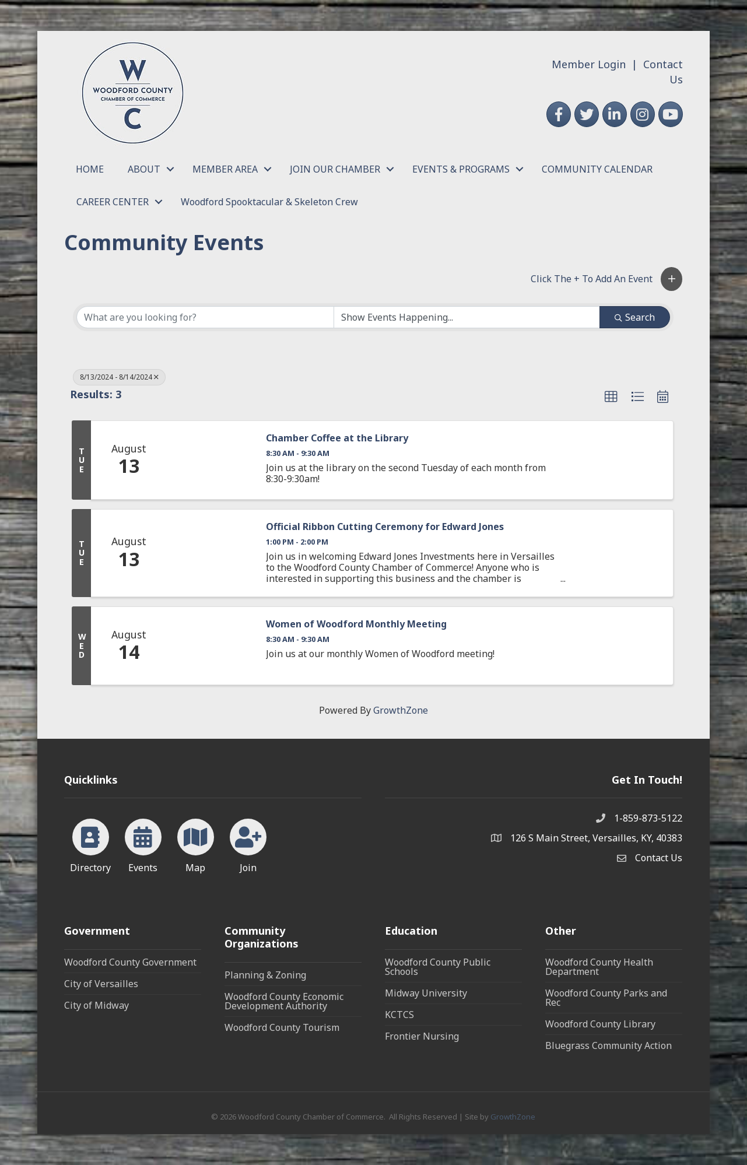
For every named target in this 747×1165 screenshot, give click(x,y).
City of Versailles (101, 983)
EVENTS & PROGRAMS (461, 169)
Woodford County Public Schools (437, 967)
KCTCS (399, 1014)
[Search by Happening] (467, 317)
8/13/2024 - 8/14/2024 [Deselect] (119, 377)
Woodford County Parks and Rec (606, 998)
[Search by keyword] (205, 317)
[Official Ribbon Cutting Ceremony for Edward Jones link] (210, 553)
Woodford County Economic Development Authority (284, 1001)
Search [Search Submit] (635, 317)
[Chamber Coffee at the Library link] (210, 460)
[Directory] (90, 844)
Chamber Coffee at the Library (337, 438)
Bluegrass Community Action (608, 1045)
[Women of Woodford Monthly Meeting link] (210, 646)
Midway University (426, 993)
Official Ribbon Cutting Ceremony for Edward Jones (385, 526)
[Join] (248, 844)
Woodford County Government (130, 962)
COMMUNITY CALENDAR (597, 169)
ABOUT (144, 169)
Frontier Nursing (422, 1036)
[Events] (143, 844)
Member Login (589, 64)
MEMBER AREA (225, 169)
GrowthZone (400, 710)
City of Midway (96, 1005)
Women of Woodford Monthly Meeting (356, 624)
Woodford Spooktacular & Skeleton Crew (269, 201)
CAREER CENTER (112, 201)
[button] (672, 279)
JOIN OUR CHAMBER (335, 169)
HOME (90, 169)
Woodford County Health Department (599, 967)
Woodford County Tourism (282, 1027)
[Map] (195, 844)
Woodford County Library (600, 1023)
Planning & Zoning (265, 975)
